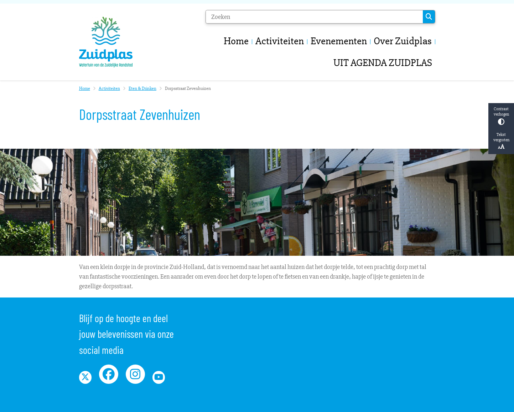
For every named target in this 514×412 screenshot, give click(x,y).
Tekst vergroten (501, 141)
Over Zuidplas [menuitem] (403, 41)
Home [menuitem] (236, 41)
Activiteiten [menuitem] (279, 41)
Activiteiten (109, 88)
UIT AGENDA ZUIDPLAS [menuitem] (382, 62)
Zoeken (429, 17)
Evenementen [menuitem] (339, 41)
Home (84, 88)
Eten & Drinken (142, 88)
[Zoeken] (314, 16)
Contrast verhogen (501, 115)
